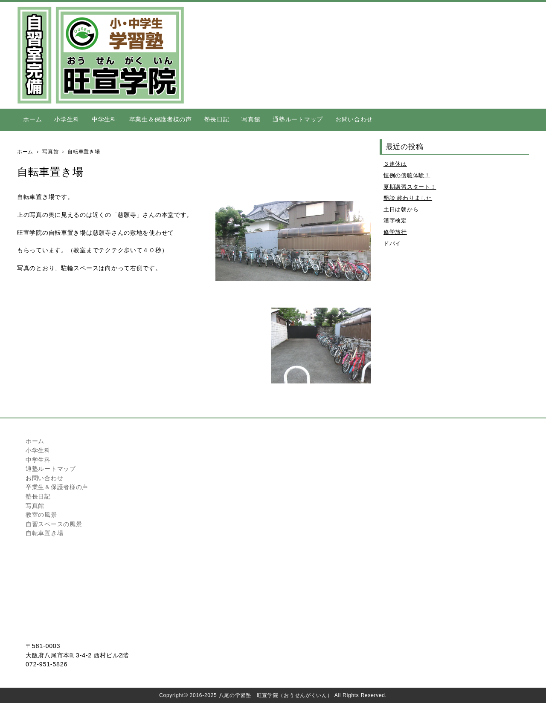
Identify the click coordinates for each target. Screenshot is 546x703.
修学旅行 (395, 232)
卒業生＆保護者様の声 (160, 119)
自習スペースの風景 (54, 524)
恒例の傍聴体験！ (406, 175)
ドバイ (392, 243)
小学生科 (66, 119)
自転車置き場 (44, 533)
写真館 (250, 119)
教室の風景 (41, 514)
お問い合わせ (354, 119)
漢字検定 (395, 220)
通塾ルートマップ (298, 119)
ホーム (32, 119)
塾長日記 (216, 119)
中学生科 (104, 119)
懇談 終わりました (407, 198)
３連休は (395, 164)
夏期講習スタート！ (409, 187)
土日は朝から (400, 209)
